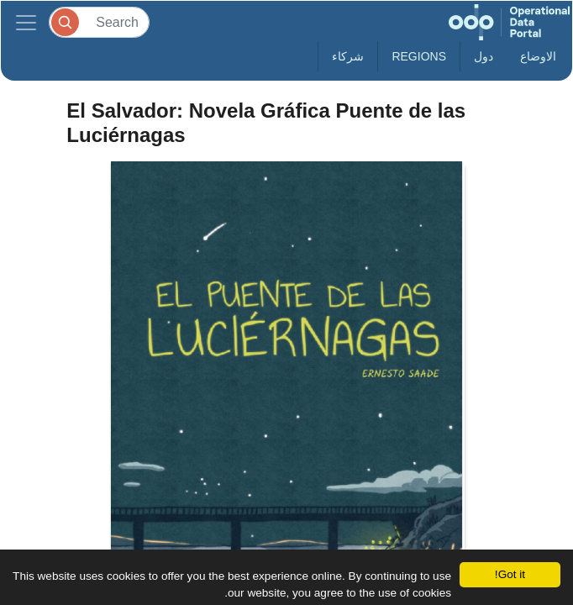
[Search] (99, 22)
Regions (419, 56)
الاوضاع (538, 56)
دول (483, 56)
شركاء (348, 56)
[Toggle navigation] (26, 22)
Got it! (510, 574)
